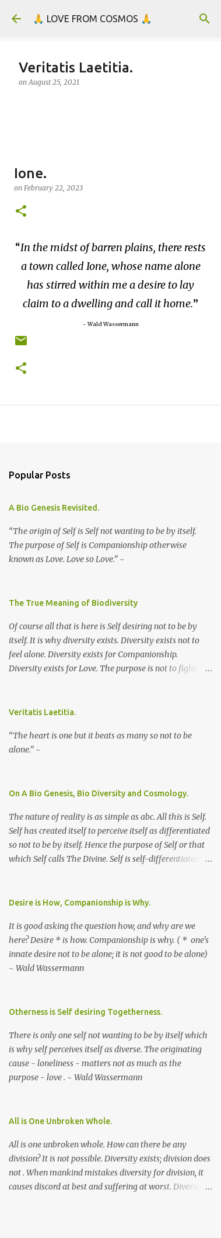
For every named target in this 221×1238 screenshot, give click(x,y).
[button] (21, 212)
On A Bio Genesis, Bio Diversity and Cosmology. (98, 793)
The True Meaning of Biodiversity (73, 603)
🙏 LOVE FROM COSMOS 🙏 (92, 18)
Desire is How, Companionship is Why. (79, 902)
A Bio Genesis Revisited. (54, 507)
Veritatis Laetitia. (42, 712)
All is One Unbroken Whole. (60, 1121)
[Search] (205, 19)
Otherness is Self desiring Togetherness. (85, 1012)
